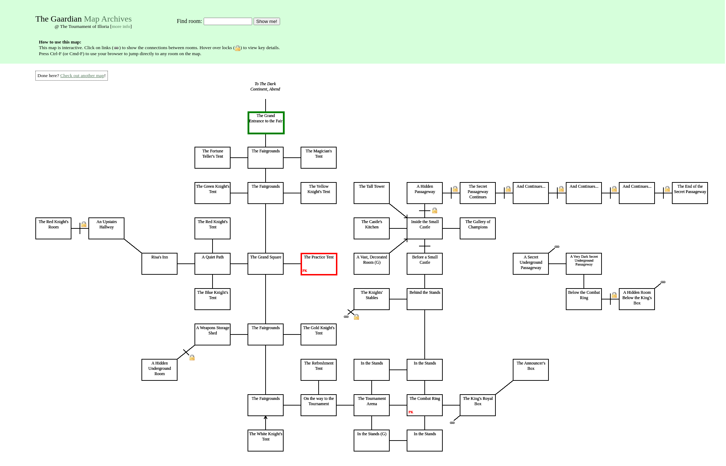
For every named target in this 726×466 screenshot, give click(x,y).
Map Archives (108, 18)
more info (121, 26)
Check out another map (82, 75)
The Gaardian (58, 18)
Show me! (266, 21)
